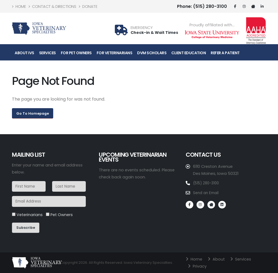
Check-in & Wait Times (154, 32)
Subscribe (25, 227)
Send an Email (206, 192)
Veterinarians (27, 214)
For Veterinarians (114, 53)
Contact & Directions (52, 6)
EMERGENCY (142, 27)
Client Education (188, 53)
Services (47, 53)
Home (19, 6)
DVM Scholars (151, 53)
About (219, 259)
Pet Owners (59, 214)
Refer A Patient (225, 53)
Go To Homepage (32, 113)
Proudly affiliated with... (212, 25)
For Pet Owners (76, 53)
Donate (88, 6)
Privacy (200, 266)
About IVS (24, 53)
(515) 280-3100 (202, 6)
